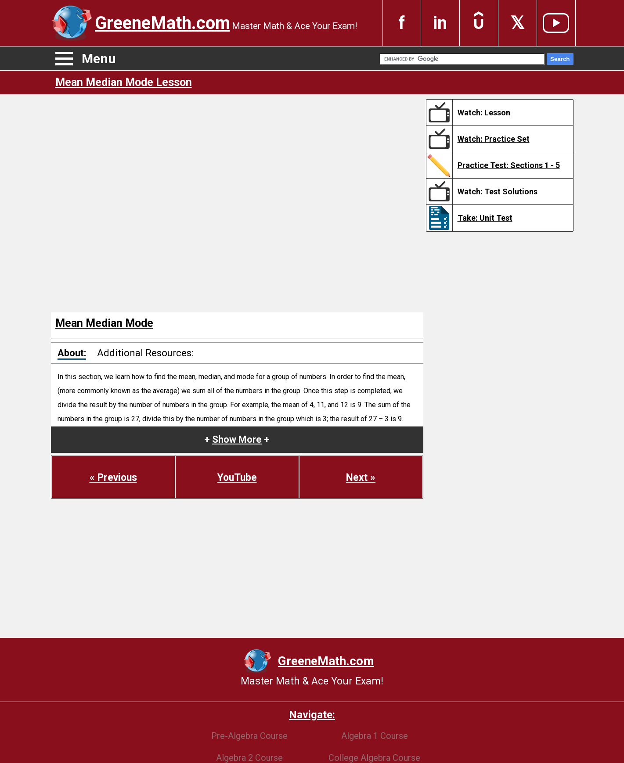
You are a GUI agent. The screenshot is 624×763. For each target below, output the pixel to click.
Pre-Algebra (249, 736)
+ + (237, 439)
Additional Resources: (145, 352)
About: (72, 352)
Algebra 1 (374, 736)
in (440, 23)
